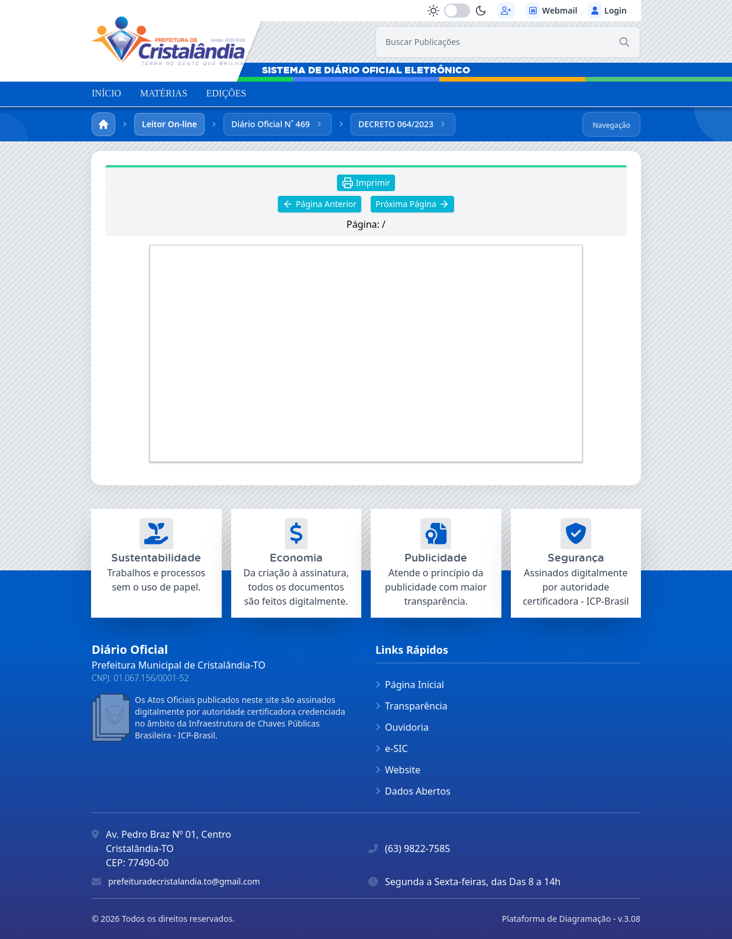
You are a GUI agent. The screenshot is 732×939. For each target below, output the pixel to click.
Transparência (411, 705)
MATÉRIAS (163, 93)
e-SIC (391, 748)
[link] (168, 40)
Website (397, 769)
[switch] (457, 11)
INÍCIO (106, 93)
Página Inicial (409, 684)
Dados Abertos (413, 791)
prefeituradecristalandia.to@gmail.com (184, 881)
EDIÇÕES (226, 93)
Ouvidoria (402, 727)
